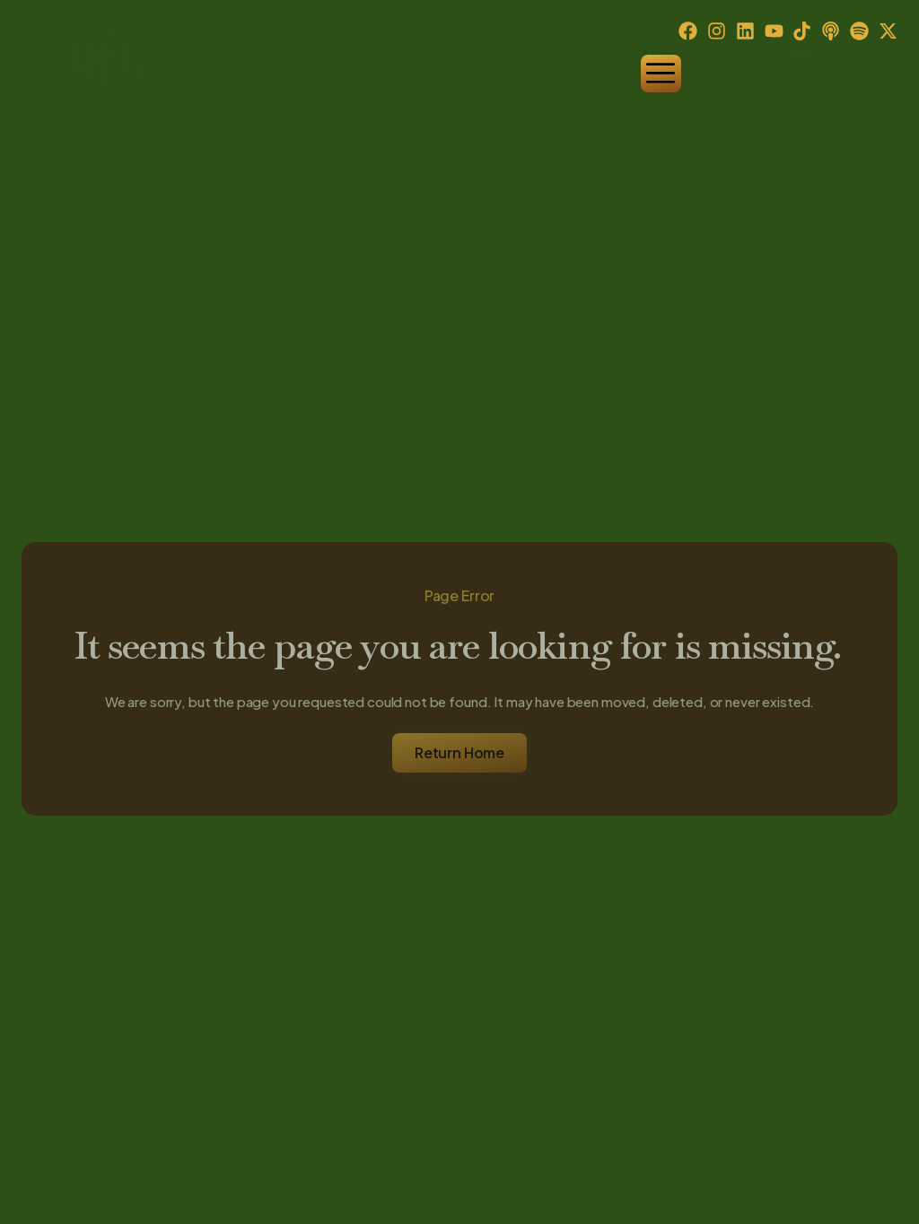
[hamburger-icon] (661, 73)
